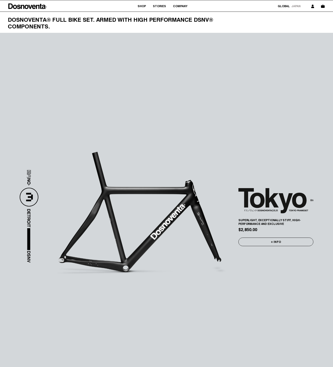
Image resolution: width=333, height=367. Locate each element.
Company (180, 6)
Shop (142, 6)
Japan (296, 6)
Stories (159, 6)
